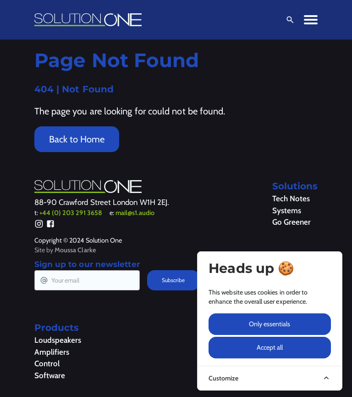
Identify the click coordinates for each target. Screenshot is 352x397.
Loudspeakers (57, 340)
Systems (286, 210)
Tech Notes (291, 198)
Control (47, 363)
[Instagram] (39, 225)
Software (49, 375)
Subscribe (173, 280)
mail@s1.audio (135, 213)
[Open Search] (288, 19)
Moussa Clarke (75, 250)
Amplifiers (51, 352)
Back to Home (76, 139)
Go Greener (291, 222)
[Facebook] (50, 225)
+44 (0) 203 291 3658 (70, 213)
